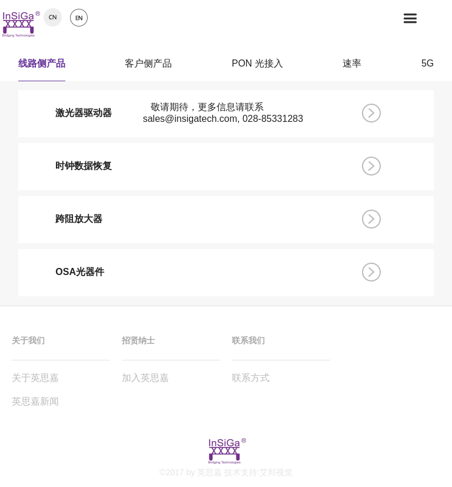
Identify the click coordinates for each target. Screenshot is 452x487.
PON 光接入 (257, 66)
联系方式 (251, 378)
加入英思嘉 (145, 378)
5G (427, 66)
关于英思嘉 (35, 378)
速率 (352, 66)
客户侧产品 (148, 66)
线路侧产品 (41, 66)
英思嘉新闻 (35, 401)
